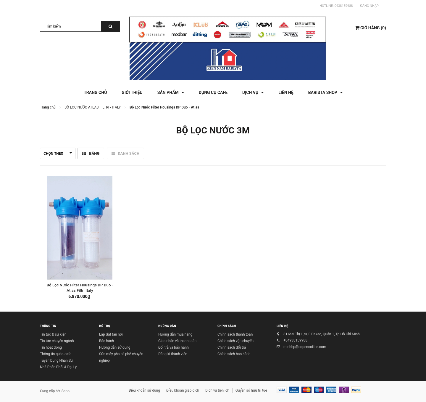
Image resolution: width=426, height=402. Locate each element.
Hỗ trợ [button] (104, 326)
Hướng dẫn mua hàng (175, 334)
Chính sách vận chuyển (235, 341)
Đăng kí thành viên (172, 354)
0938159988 (344, 6)
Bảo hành (106, 341)
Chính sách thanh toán (235, 334)
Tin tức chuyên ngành (57, 341)
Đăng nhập (369, 6)
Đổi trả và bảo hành (173, 347)
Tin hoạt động (51, 347)
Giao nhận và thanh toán (177, 341)
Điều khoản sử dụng (144, 390)
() (370, 27)
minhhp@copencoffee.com (304, 347)
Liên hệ (282, 326)
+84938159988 (295, 340)
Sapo (66, 391)
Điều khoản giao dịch (182, 390)
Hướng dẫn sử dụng (114, 347)
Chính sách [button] (226, 326)
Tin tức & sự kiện (53, 334)
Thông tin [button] (48, 326)
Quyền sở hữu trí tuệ (251, 390)
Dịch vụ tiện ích (217, 390)
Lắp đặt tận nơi (111, 334)
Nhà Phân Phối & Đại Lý (58, 367)
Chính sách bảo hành (234, 354)
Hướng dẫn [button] (167, 326)
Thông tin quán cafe (55, 354)
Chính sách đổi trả (231, 347)
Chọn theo (57, 153)
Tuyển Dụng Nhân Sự (56, 360)
